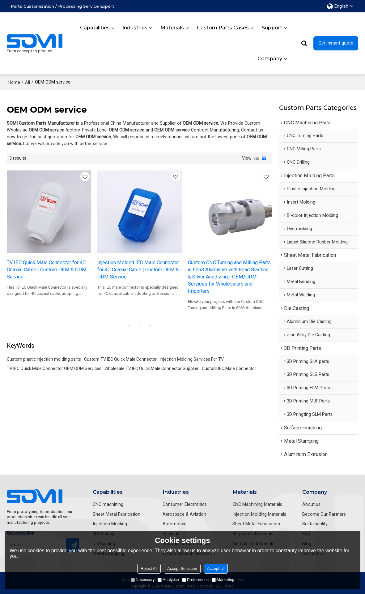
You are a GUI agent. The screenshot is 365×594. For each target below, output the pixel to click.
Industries (134, 28)
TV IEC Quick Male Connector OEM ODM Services (54, 368)
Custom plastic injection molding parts (44, 359)
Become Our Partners (324, 514)
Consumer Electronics (185, 504)
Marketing (223, 579)
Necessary (143, 579)
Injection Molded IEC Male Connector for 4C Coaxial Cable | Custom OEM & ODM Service (138, 270)
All (27, 82)
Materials (172, 28)
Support (272, 28)
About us (311, 504)
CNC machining (108, 504)
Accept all (215, 568)
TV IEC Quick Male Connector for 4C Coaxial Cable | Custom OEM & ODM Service (47, 270)
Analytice (168, 579)
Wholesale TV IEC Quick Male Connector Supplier (151, 368)
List (256, 158)
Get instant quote (335, 43)
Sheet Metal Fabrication (116, 514)
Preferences (195, 579)
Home (14, 82)
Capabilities (95, 28)
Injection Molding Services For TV (192, 359)
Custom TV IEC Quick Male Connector (120, 359)
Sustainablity (315, 524)
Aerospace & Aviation (184, 514)
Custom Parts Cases (223, 28)
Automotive (174, 524)
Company (269, 59)
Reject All (149, 568)
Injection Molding (110, 524)
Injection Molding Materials (259, 514)
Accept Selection (182, 568)
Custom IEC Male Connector (229, 368)
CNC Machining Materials (257, 504)
